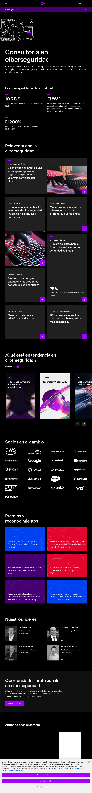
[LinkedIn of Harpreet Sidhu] (19, 659)
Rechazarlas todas (46, 781)
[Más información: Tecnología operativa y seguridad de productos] (25, 285)
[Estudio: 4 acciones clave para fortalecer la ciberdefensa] (20, 396)
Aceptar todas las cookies (46, 775)
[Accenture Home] (43, 3)
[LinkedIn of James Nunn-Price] (61, 659)
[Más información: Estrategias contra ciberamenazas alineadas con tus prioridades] (46, 176)
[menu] (6, 3)
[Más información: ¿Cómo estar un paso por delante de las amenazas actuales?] (67, 322)
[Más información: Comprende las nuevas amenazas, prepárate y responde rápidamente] (25, 231)
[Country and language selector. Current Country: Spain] (80, 3)
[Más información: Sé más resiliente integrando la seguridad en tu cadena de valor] (25, 322)
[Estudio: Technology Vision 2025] (55, 396)
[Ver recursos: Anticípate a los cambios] (12, 366)
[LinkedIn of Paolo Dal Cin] (19, 640)
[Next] (84, 423)
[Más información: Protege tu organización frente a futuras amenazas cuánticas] (67, 268)
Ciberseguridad (11, 9)
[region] (46, 776)
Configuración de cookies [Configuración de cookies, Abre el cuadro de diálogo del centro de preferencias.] (46, 787)
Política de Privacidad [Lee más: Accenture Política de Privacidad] (16, 770)
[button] (14, 703)
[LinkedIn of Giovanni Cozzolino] (61, 640)
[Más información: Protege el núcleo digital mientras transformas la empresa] (67, 214)
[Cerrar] (88, 762)
